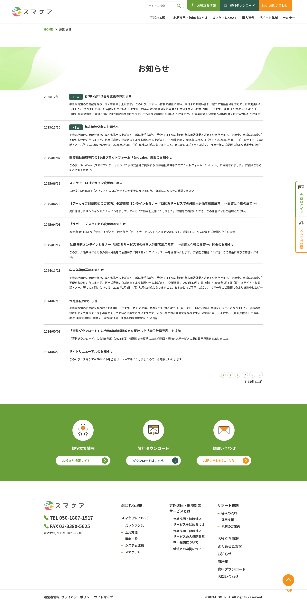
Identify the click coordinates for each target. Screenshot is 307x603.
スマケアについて (224, 17)
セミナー (289, 17)
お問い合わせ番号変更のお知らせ (100, 97)
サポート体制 (268, 17)
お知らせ (225, 553)
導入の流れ (229, 513)
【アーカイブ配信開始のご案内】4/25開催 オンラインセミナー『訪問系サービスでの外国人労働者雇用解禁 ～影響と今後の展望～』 (164, 203)
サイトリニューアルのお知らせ (91, 351)
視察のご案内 (230, 526)
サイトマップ (113, 596)
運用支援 (227, 519)
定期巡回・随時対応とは (190, 17)
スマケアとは (134, 525)
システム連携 (134, 545)
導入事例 (248, 17)
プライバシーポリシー (82, 596)
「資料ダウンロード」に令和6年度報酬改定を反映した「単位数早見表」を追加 (125, 330)
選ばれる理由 (159, 17)
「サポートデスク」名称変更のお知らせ (97, 224)
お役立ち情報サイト (76, 460)
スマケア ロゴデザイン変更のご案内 (96, 183)
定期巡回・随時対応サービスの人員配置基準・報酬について (189, 536)
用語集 (223, 561)
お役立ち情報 (206, 5)
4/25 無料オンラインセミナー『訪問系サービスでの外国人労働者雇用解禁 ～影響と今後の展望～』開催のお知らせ (151, 244)
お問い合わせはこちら (218, 460)
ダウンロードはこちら (148, 460)
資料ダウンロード (242, 5)
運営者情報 (52, 596)
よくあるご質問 (230, 546)
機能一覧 (131, 538)
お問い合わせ (278, 5)
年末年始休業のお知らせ (94, 127)
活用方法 (131, 532)
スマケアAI (133, 552)
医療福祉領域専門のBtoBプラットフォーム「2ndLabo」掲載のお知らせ (120, 157)
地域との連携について (189, 548)
